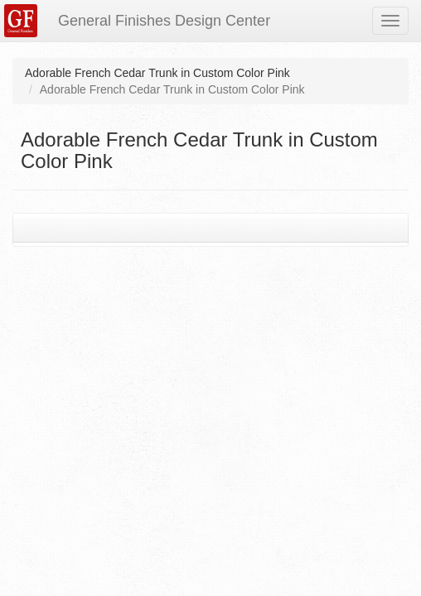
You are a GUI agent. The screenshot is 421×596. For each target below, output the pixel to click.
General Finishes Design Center (164, 20)
